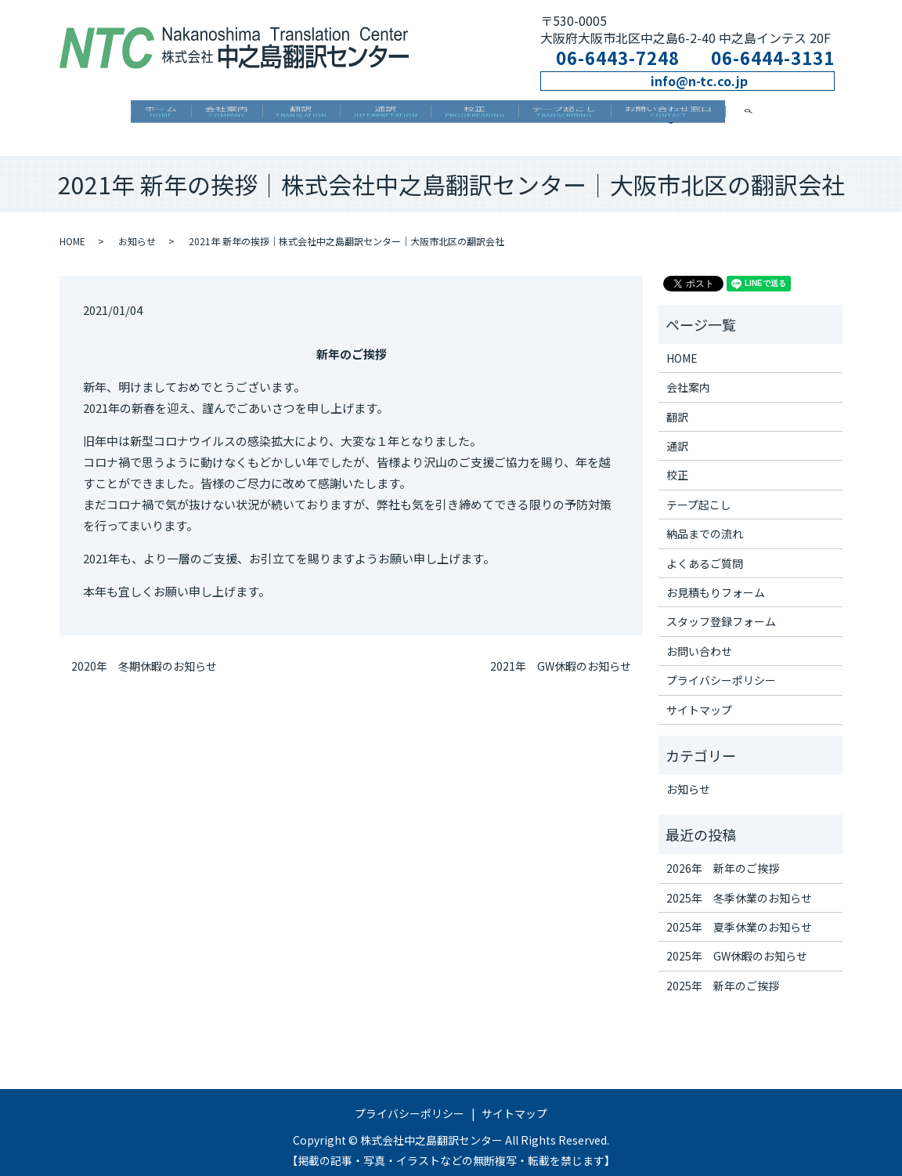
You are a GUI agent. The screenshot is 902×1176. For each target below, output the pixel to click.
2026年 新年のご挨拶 (722, 857)
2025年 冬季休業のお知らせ (739, 886)
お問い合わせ (699, 640)
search (825, 115)
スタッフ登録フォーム (721, 610)
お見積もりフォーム (715, 581)
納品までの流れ (704, 522)
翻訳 (282, 115)
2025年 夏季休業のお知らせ (739, 916)
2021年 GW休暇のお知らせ (560, 655)
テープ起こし (601, 115)
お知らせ (137, 230)
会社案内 (189, 115)
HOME (72, 230)
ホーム (104, 115)
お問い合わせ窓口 (724, 115)
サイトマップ (699, 698)
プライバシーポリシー (721, 669)
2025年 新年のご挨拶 (722, 974)
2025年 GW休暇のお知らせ (736, 945)
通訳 (385, 115)
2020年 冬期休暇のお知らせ (144, 655)
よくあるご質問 (704, 551)
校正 (493, 115)
